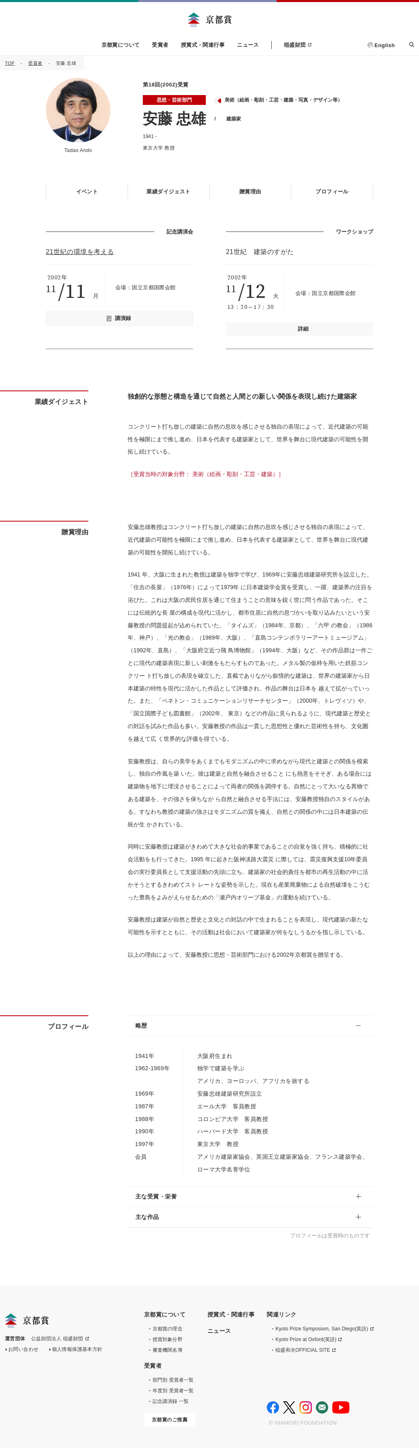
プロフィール (332, 191)
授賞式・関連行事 (203, 45)
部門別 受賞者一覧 (173, 1380)
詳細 (303, 329)
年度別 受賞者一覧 (173, 1391)
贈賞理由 (250, 191)
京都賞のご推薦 (169, 1420)
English (384, 45)
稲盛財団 (295, 45)
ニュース (248, 45)
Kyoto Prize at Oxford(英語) (305, 1339)
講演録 (123, 318)
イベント (87, 191)
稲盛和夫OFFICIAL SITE (302, 1350)
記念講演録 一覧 (171, 1401)
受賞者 (160, 45)
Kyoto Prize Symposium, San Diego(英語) (321, 1329)
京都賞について (120, 45)
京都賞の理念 (167, 1329)
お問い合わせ (23, 1350)
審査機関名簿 (167, 1350)
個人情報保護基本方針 (77, 1350)
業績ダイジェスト (168, 191)
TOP (10, 63)
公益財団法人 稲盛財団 (57, 1340)
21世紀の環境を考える (80, 251)
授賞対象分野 (167, 1339)
